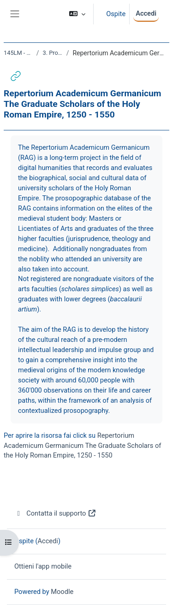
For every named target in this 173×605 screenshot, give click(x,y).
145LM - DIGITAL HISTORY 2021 (18, 52)
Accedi (146, 13)
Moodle (62, 591)
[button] (77, 14)
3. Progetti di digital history (52, 52)
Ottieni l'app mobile (43, 566)
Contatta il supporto (55, 513)
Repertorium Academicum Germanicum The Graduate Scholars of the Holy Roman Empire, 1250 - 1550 (82, 445)
